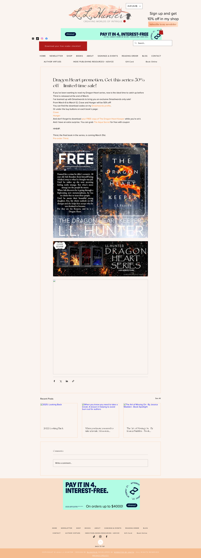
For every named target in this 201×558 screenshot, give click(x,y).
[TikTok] (37, 38)
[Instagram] (42, 38)
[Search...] (152, 43)
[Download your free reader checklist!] (63, 46)
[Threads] (33, 38)
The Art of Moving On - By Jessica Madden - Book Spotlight (140, 429)
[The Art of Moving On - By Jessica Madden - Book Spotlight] (142, 413)
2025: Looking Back (53, 428)
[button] (134, 6)
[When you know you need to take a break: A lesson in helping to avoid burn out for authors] (100, 413)
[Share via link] (73, 381)
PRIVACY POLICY (100, 555)
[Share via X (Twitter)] (60, 381)
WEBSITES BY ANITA (124, 552)
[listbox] (134, 6)
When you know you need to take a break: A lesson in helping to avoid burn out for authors (99, 429)
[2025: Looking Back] (59, 413)
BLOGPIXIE (92, 552)
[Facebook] (46, 38)
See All (158, 398)
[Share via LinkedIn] (67, 381)
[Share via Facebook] (54, 381)
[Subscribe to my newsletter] (163, 24)
